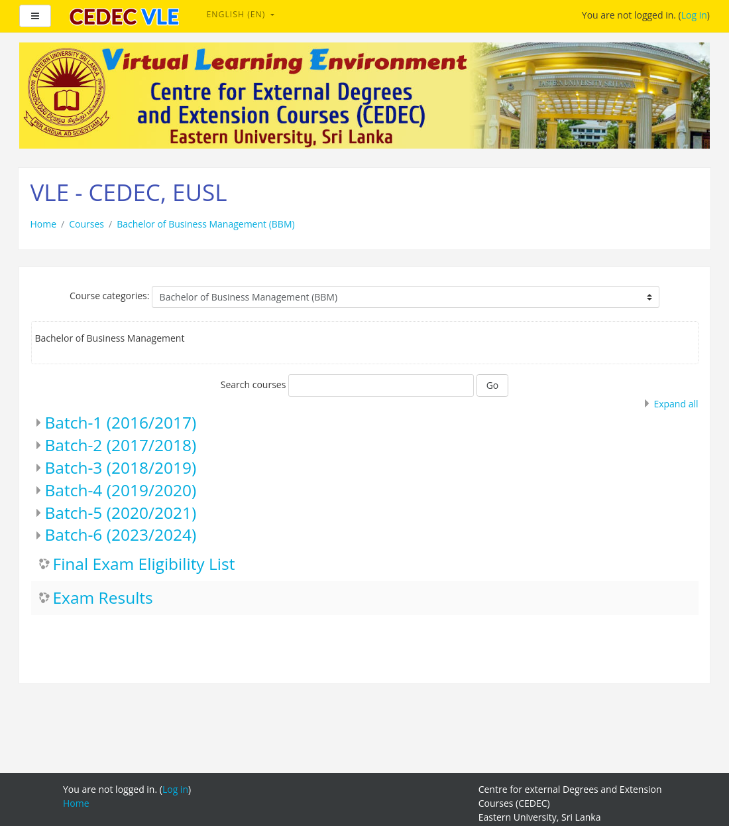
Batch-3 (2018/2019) (121, 467)
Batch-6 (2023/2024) (121, 534)
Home (43, 224)
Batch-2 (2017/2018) (121, 445)
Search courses (253, 384)
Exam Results (103, 598)
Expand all (675, 403)
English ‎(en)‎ (237, 14)
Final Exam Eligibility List (144, 564)
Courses (86, 224)
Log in (694, 15)
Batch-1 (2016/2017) (121, 422)
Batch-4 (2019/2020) (121, 490)
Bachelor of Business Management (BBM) (206, 224)
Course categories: (110, 295)
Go (492, 385)
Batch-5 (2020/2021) (121, 512)
